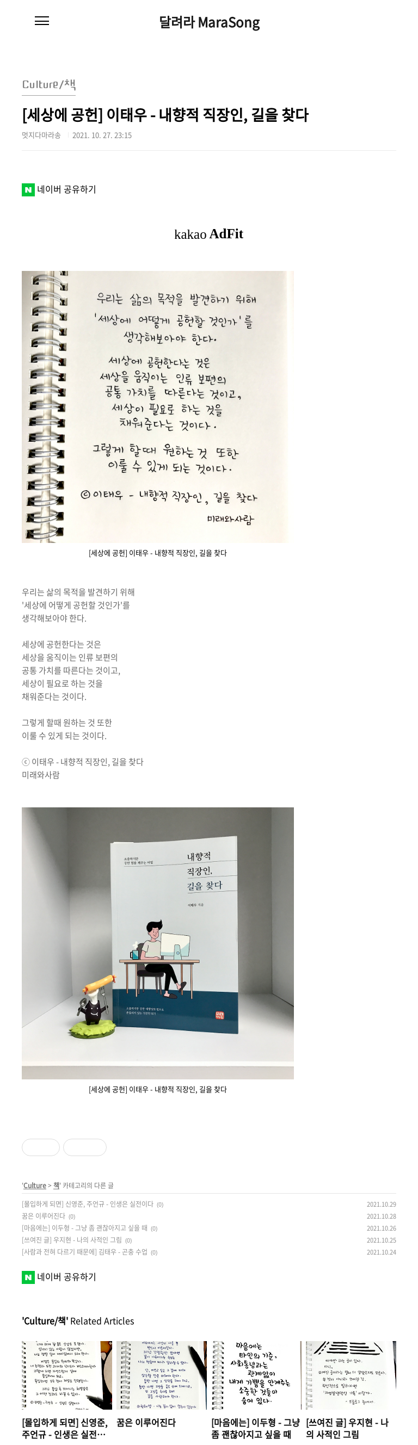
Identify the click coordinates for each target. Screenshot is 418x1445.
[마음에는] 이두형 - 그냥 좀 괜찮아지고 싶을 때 (84, 1228)
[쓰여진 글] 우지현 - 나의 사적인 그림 (72, 1240)
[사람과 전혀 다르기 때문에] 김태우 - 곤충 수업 (84, 1252)
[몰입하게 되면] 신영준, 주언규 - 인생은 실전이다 (87, 1204)
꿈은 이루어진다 (43, 1216)
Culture (34, 1185)
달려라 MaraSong (209, 21)
